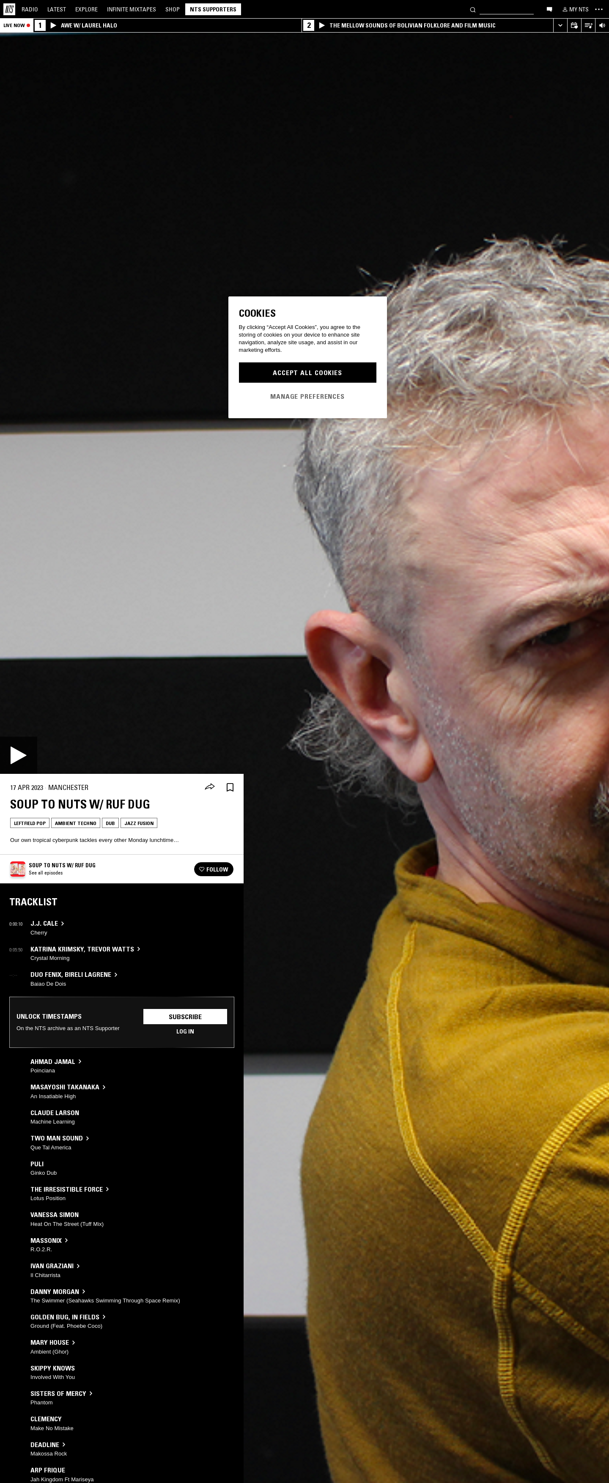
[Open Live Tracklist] (588, 26)
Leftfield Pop (30, 823)
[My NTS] (574, 9)
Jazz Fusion (139, 823)
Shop (172, 9)
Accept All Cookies (307, 372)
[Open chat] (549, 9)
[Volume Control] (602, 26)
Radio (30, 9)
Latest (56, 9)
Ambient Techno (75, 823)
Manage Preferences (307, 396)
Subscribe (185, 1016)
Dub (110, 823)
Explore (86, 9)
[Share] (210, 787)
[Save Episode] (230, 787)
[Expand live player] (560, 26)
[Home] (9, 9)
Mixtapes (131, 9)
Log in (185, 1031)
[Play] (18, 755)
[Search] (473, 9)
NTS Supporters (213, 9)
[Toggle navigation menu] (599, 9)
